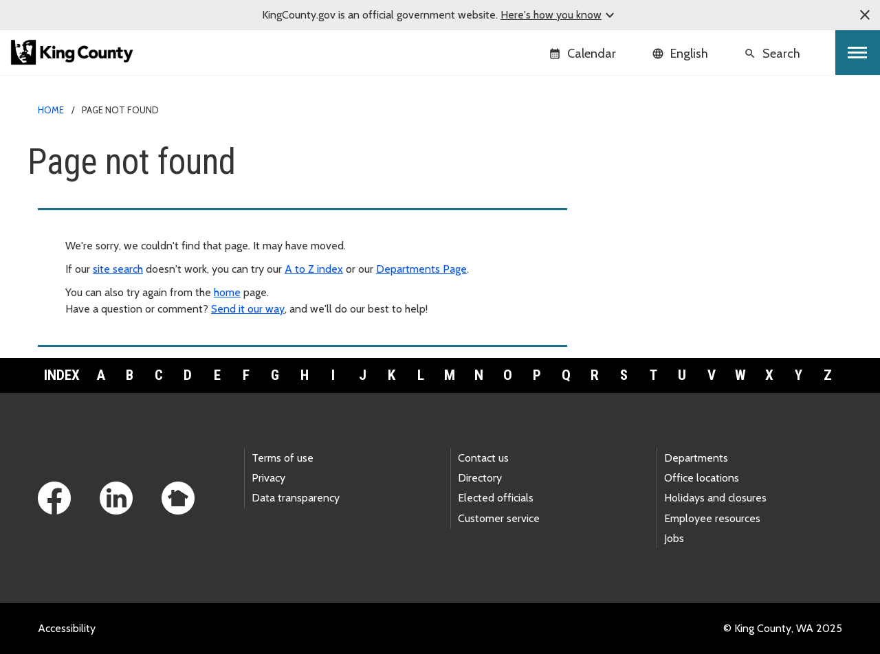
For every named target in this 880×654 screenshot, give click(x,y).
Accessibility (67, 628)
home (227, 292)
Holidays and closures (715, 497)
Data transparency (296, 497)
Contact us (483, 457)
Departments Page (421, 268)
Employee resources (712, 518)
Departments (696, 457)
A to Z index (314, 268)
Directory (480, 477)
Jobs (674, 538)
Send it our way (248, 308)
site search (118, 268)
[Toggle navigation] (857, 52)
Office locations (701, 477)
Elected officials (496, 497)
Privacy (268, 477)
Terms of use (283, 457)
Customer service (499, 518)
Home (51, 109)
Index (62, 375)
